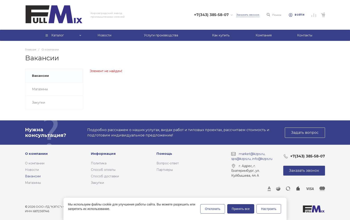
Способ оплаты (103, 170)
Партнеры (164, 170)
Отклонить (212, 209)
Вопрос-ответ (167, 163)
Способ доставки (105, 176)
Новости (32, 170)
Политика (98, 163)
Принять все (241, 209)
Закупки (97, 183)
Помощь (164, 153)
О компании (36, 153)
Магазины (33, 183)
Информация (103, 153)
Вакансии (33, 176)
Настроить (268, 209)
